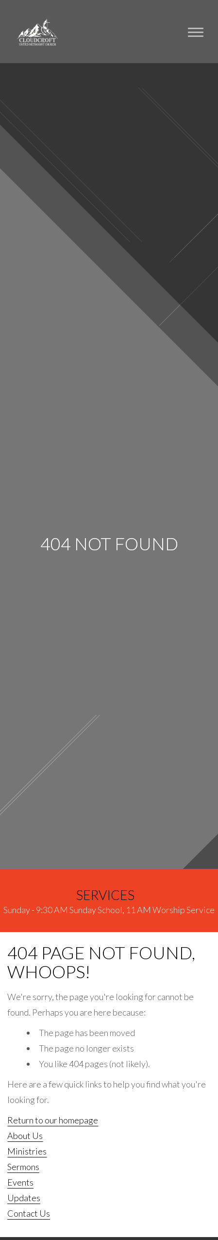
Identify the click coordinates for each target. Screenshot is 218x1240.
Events (20, 1182)
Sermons (23, 1166)
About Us (25, 1135)
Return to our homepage (52, 1120)
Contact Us (28, 1213)
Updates (23, 1197)
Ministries (27, 1151)
